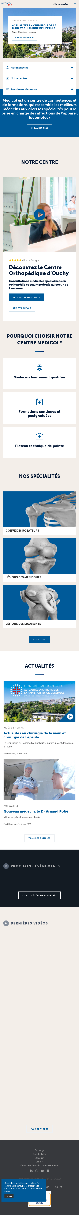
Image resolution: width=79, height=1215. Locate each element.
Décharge (39, 1150)
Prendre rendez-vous (26, 297)
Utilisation (39, 1158)
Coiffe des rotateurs (22, 530)
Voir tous (39, 639)
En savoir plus (39, 128)
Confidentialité (39, 1154)
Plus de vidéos (39, 1129)
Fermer (9, 1196)
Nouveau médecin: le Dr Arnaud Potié (36, 811)
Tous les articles (39, 838)
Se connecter (60, 4)
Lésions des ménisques (23, 577)
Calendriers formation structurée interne (39, 1165)
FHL (58, 1187)
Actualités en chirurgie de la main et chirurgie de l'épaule (34, 27)
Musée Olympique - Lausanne (24, 32)
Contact (39, 1162)
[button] (37, 55)
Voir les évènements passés (39, 895)
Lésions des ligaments (23, 623)
